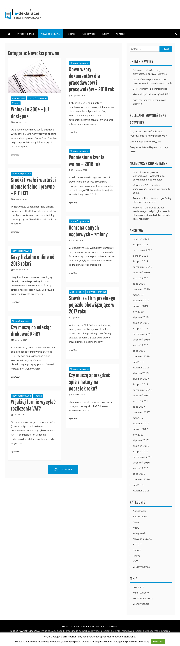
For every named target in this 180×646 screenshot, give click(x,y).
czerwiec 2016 (141, 479)
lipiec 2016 (139, 473)
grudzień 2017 (141, 378)
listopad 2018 (140, 328)
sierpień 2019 (140, 278)
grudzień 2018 (141, 322)
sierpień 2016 (140, 468)
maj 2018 (138, 361)
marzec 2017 (140, 429)
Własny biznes (25, 33)
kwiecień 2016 (141, 490)
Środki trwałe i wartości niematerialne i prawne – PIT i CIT (33, 186)
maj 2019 (138, 294)
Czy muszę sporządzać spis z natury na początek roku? (89, 382)
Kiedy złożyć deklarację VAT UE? (151, 94)
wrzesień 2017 (141, 395)
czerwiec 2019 (141, 289)
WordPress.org (141, 603)
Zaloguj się (138, 587)
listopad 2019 (140, 261)
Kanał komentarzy (143, 598)
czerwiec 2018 (141, 356)
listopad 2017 (140, 384)
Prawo (15, 103)
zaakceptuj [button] (158, 641)
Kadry (105, 33)
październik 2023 (142, 250)
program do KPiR (110, 630)
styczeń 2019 (141, 317)
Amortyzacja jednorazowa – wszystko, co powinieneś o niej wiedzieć (149, 176)
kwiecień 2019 (141, 300)
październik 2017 (142, 389)
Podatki (71, 33)
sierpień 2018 (140, 345)
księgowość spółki (55, 630)
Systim (40, 630)
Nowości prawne (50, 33)
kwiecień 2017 (141, 423)
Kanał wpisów (141, 592)
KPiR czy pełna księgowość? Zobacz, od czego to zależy (152, 189)
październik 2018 (142, 334)
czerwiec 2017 (141, 412)
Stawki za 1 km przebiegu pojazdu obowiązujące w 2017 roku (92, 305)
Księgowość (88, 33)
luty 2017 (138, 434)
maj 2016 (138, 484)
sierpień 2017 (140, 401)
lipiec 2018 (139, 350)
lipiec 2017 (139, 406)
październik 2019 (142, 266)
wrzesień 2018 (141, 339)
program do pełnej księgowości (83, 630)
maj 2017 (138, 417)
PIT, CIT (137, 544)
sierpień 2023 (140, 255)
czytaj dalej (15, 155)
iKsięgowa (127, 630)
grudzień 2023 (141, 238)
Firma (136, 522)
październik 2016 (142, 457)
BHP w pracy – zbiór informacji (150, 88)
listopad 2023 (140, 244)
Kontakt (120, 33)
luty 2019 (138, 311)
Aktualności (18, 98)
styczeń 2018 (141, 373)
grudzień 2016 (141, 445)
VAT (135, 561)
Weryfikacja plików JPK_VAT (146, 141)
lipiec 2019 (139, 283)
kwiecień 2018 (141, 367)
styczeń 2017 (141, 440)
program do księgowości (146, 630)
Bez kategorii (77, 291)
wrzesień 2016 (141, 462)
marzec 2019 (140, 306)
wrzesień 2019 (141, 272)
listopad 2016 (140, 451)
